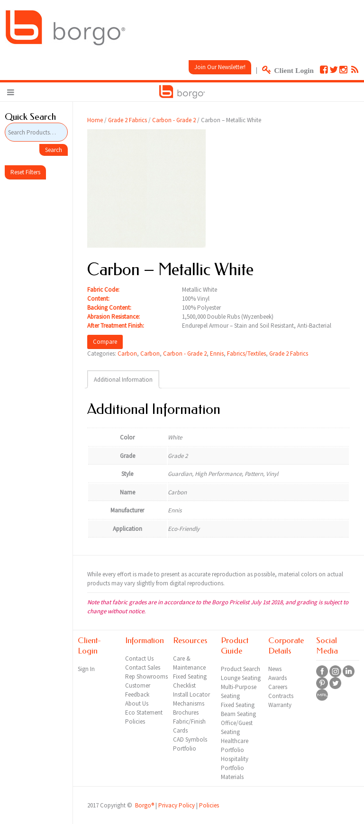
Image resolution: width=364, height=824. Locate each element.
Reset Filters (25, 172)
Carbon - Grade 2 (174, 120)
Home (95, 120)
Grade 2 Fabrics (127, 120)
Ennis (217, 353)
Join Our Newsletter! (220, 67)
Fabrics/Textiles (246, 353)
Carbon (127, 353)
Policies (209, 805)
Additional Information (123, 380)
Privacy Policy (176, 805)
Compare (105, 342)
